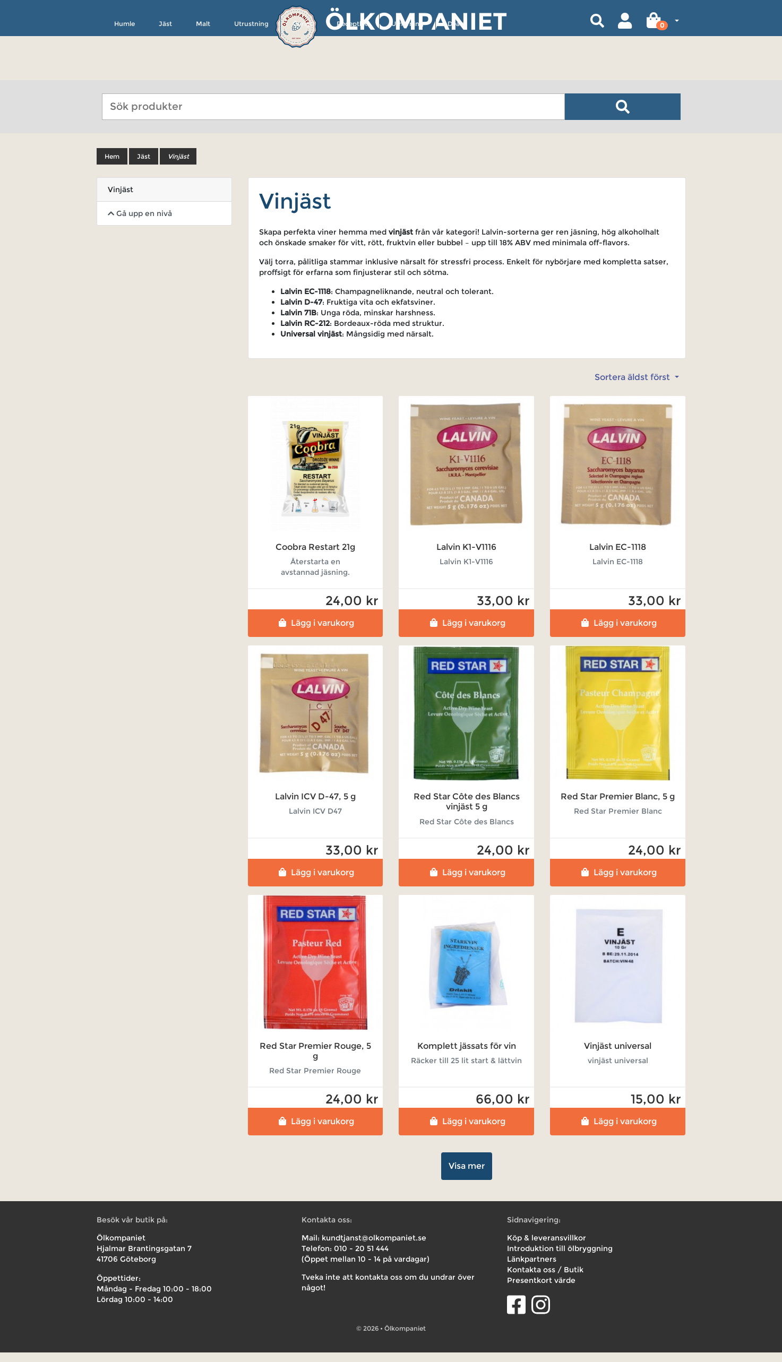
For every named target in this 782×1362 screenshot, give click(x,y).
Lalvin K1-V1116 (466, 556)
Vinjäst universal (617, 1055)
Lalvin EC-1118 (617, 556)
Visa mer (467, 1175)
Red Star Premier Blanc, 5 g (618, 806)
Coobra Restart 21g (315, 556)
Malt (203, 72)
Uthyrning (407, 72)
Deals (456, 72)
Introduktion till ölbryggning (560, 1258)
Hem (112, 166)
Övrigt (303, 72)
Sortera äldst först (633, 387)
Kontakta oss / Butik (545, 1279)
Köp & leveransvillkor (546, 1247)
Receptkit (352, 72)
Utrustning (251, 72)
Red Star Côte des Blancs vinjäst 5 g (467, 811)
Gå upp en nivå (140, 223)
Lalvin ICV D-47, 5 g (315, 806)
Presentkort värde (541, 1290)
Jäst (165, 72)
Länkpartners (531, 1268)
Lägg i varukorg (315, 632)
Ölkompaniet (416, 21)
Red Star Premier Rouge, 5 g (315, 1060)
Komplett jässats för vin (466, 1055)
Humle (124, 72)
